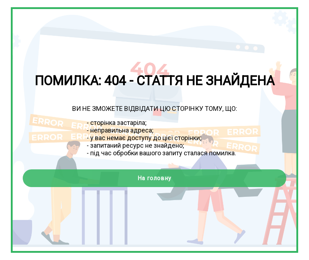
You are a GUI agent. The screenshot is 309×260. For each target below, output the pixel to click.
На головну (154, 178)
